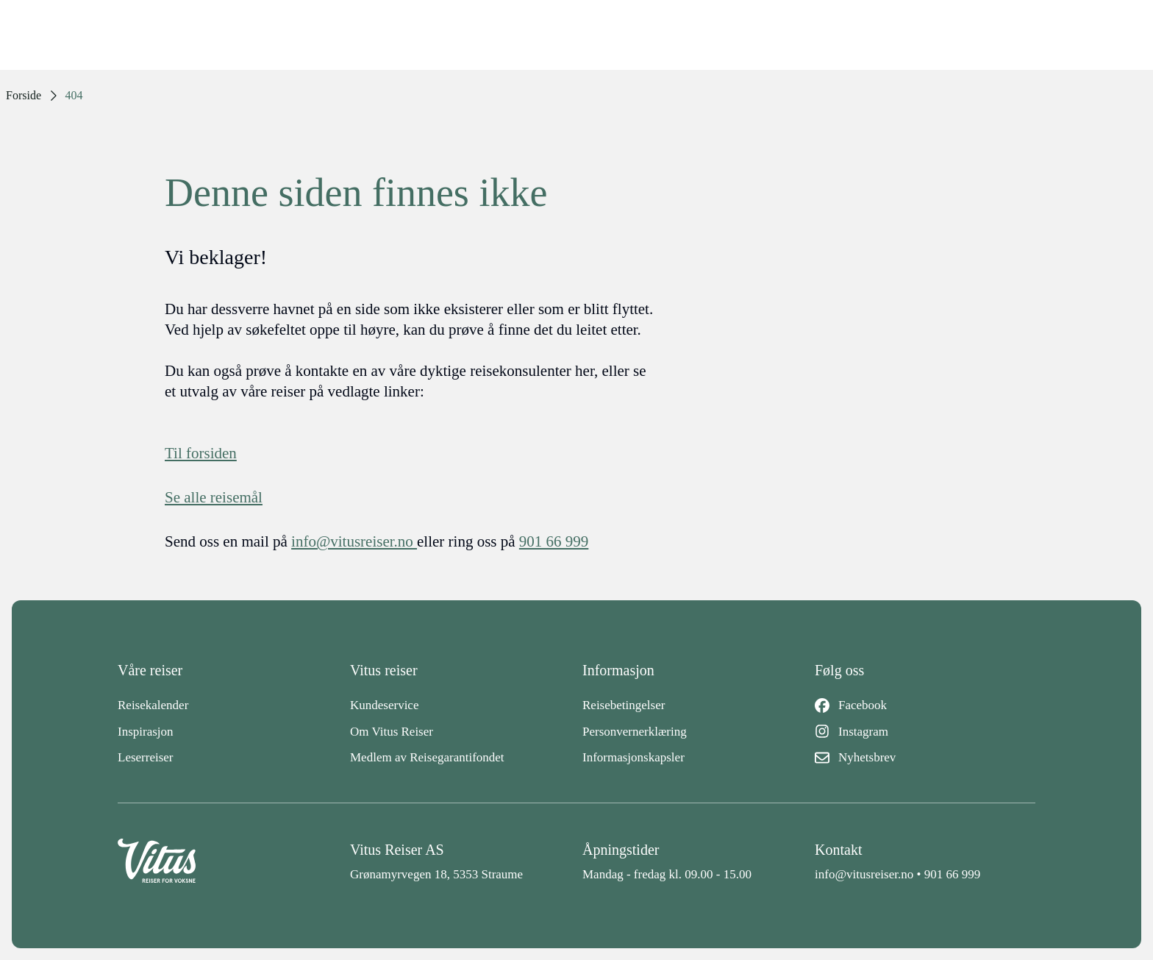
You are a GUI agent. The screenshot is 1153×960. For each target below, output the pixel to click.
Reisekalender (153, 705)
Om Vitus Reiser (391, 732)
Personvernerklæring (634, 732)
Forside (23, 95)
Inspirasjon (146, 732)
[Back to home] (228, 861)
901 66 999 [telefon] (554, 541)
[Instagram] (925, 732)
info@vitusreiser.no (864, 874)
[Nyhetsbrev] (925, 757)
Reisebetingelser (623, 705)
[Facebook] (925, 705)
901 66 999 (952, 874)
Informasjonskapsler (633, 757)
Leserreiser (146, 757)
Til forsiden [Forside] (201, 453)
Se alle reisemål (214, 497)
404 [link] (74, 95)
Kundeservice (384, 705)
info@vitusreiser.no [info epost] (354, 541)
